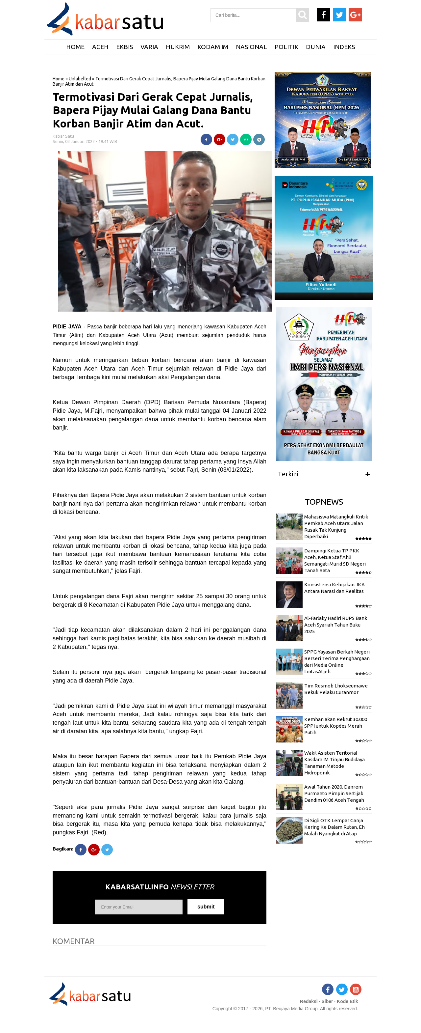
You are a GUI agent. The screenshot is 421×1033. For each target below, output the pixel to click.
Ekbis (124, 46)
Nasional (251, 46)
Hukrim (178, 46)
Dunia (316, 46)
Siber (327, 1001)
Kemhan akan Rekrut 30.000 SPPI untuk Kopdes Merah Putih (335, 726)
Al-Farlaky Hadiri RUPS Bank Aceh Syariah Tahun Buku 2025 (335, 624)
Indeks (344, 46)
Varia (149, 46)
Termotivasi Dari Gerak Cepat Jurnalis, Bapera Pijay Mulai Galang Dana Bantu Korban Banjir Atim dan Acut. (153, 110)
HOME (75, 46)
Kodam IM (212, 46)
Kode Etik (347, 1001)
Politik (286, 46)
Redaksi (309, 1001)
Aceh (100, 46)
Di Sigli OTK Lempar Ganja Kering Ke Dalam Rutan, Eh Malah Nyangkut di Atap (334, 827)
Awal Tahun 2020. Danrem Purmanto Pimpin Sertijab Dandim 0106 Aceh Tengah (334, 793)
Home (58, 78)
